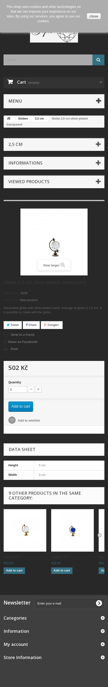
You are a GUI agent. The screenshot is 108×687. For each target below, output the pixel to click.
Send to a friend (22, 334)
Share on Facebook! (23, 342)
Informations (25, 163)
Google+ (52, 325)
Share (31, 325)
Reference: (12, 293)
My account (16, 644)
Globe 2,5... (13, 557)
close (94, 16)
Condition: (11, 300)
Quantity (14, 382)
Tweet (13, 325)
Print (14, 349)
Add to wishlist (28, 420)
